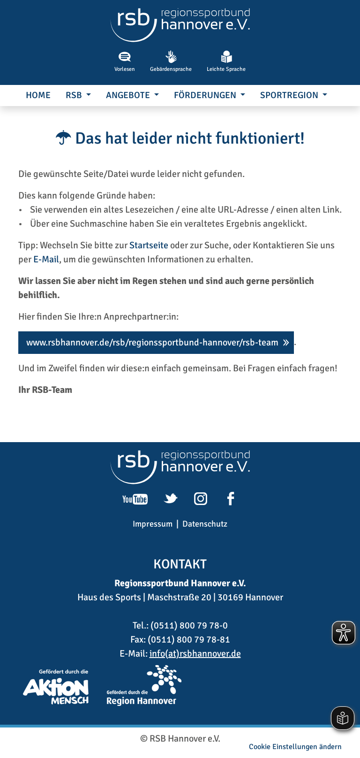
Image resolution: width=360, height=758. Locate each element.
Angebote (129, 95)
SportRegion (290, 95)
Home (38, 95)
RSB (75, 95)
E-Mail (46, 259)
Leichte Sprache (226, 61)
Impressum (152, 524)
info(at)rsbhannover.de (195, 653)
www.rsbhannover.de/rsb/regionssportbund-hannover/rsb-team (152, 342)
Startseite (148, 245)
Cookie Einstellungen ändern (295, 746)
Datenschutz (204, 524)
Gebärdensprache (171, 61)
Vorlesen (124, 61)
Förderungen (206, 95)
